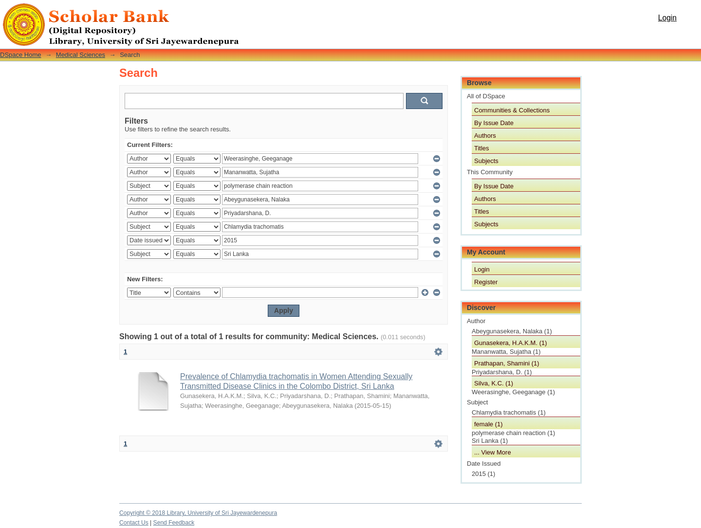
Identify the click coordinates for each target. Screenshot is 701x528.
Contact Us (133, 522)
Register (486, 282)
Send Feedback (174, 522)
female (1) (488, 424)
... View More (492, 452)
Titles (481, 148)
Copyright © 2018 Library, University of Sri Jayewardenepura (198, 513)
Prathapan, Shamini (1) (506, 363)
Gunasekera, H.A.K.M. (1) (510, 342)
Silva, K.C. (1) (493, 383)
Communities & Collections (512, 110)
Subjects (486, 160)
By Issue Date (494, 123)
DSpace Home (20, 54)
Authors (485, 135)
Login (667, 18)
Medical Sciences (80, 54)
